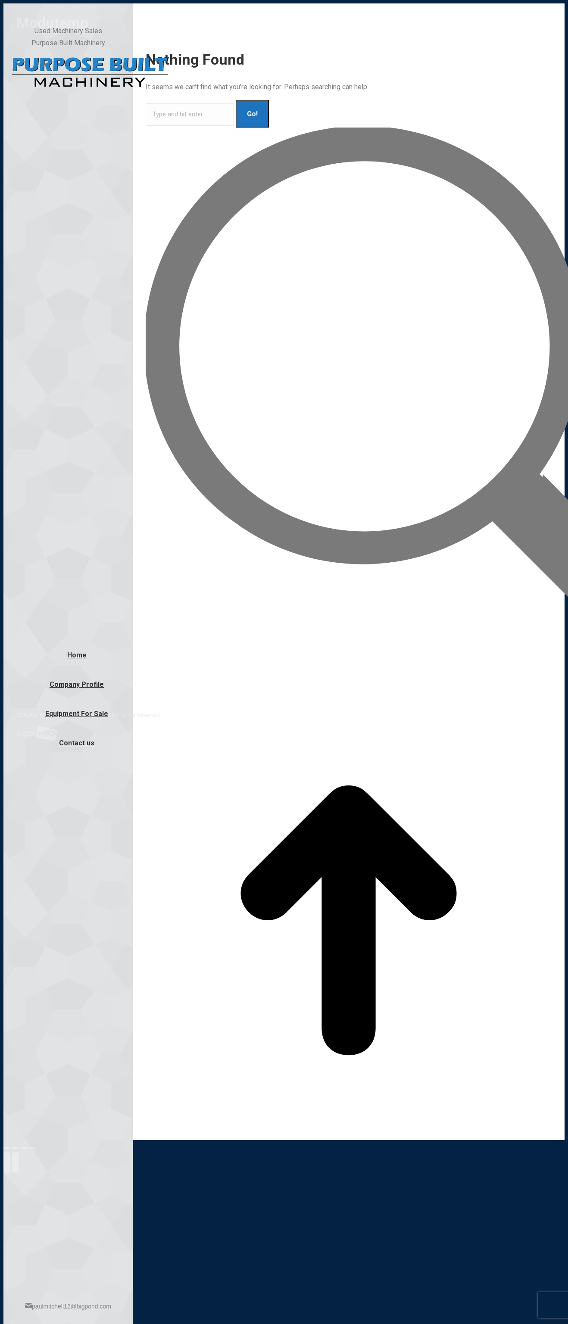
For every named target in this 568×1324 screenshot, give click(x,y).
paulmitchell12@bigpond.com (68, 1306)
